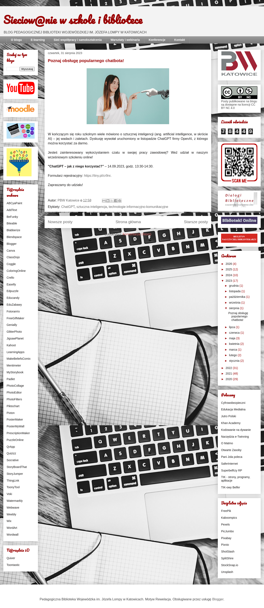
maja (232, 338)
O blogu (16, 39)
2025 (229, 269)
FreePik (226, 511)
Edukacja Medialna (233, 409)
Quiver (11, 558)
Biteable (12, 223)
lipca (232, 327)
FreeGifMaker (15, 318)
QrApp (11, 446)
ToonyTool (13, 487)
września (235, 302)
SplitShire (227, 558)
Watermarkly (15, 500)
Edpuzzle (13, 291)
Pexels (225, 524)
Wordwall (12, 534)
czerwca (234, 332)
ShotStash (228, 551)
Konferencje (157, 39)
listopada (235, 291)
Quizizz (11, 453)
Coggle (11, 264)
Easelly (11, 284)
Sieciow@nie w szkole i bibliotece (72, 19)
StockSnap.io (229, 565)
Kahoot (11, 345)
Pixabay (226, 538)
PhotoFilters (14, 399)
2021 (229, 373)
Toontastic (13, 565)
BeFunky (12, 216)
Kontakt (179, 39)
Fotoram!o (13, 311)
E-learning (38, 39)
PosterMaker (15, 419)
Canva (11, 250)
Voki (9, 494)
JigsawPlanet (15, 338)
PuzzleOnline (15, 440)
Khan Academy (230, 423)
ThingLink (13, 480)
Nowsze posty (60, 222)
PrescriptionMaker (18, 433)
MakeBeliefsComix (19, 358)
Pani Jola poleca (231, 456)
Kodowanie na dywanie (236, 429)
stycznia (234, 360)
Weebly (11, 514)
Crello (10, 277)
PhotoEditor (14, 392)
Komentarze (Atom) (137, 234)
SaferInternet (229, 463)
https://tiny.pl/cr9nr (97, 175)
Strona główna (128, 222)
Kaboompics (229, 517)
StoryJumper (15, 473)
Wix (9, 521)
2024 (229, 275)
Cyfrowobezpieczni (233, 402)
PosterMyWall (15, 426)
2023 (229, 280)
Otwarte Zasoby (231, 450)
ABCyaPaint (14, 203)
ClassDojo (13, 257)
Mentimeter (14, 365)
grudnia (234, 285)
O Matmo (227, 443)
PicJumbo (227, 531)
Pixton (11, 413)
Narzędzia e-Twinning (235, 436)
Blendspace (14, 237)
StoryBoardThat (17, 467)
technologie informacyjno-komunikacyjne (138, 207)
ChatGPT (68, 207)
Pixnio (225, 544)
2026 (229, 263)
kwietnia (234, 343)
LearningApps (15, 352)
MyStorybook (15, 372)
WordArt (12, 527)
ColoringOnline (16, 270)
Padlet (11, 379)
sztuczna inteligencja (92, 207)
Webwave (13, 507)
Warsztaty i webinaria (125, 39)
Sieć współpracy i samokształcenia (78, 39)
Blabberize (13, 230)
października (237, 296)
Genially (12, 324)
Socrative (13, 460)
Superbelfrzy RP (231, 470)
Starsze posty (196, 222)
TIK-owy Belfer (230, 487)
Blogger (11, 243)
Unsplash (227, 572)
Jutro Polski (228, 416)
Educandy (13, 297)
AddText (12, 210)
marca (233, 349)
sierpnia (234, 308)
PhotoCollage (15, 385)
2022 (229, 368)
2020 (229, 379)
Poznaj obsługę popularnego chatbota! (86, 60)
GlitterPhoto (14, 331)
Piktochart (13, 406)
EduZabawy (14, 304)
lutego (233, 355)
